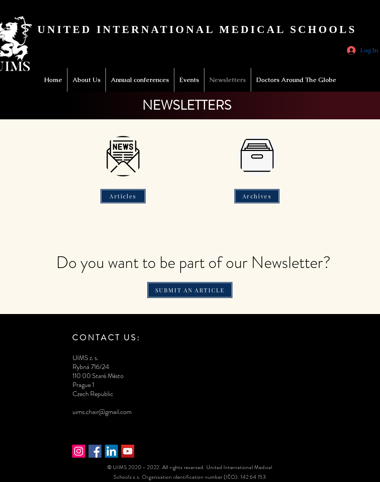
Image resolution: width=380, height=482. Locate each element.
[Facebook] (95, 451)
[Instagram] (78, 451)
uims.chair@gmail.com (102, 412)
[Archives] (257, 196)
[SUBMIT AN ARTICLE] (190, 290)
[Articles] (123, 196)
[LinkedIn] (111, 451)
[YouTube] (127, 451)
